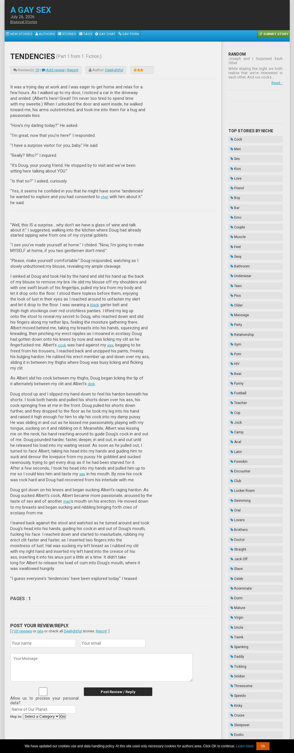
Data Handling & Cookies (119, 735)
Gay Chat (89, 35)
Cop (233, 338)
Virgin (234, 487)
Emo (233, 195)
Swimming (238, 402)
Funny (235, 316)
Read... (277, 83)
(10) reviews (22, 629)
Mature (235, 480)
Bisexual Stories (25, 22)
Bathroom (238, 231)
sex (82, 472)
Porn (233, 295)
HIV (233, 302)
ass (111, 344)
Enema (235, 644)
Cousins (236, 587)
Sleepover (238, 566)
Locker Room (240, 395)
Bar (233, 188)
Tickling (236, 523)
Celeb (234, 459)
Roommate (239, 466)
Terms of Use (166, 735)
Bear (234, 309)
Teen (234, 245)
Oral (233, 409)
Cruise (235, 559)
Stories (57, 35)
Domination (239, 623)
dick (91, 382)
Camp (234, 352)
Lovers (235, 416)
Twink (234, 502)
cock (62, 344)
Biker (234, 608)
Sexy (234, 224)
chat (105, 196)
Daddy (235, 516)
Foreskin (237, 373)
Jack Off (237, 444)
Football (236, 323)
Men (233, 145)
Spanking (237, 509)
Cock (234, 138)
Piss (233, 252)
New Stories (16, 35)
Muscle (236, 209)
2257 (92, 735)
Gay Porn (109, 35)
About (80, 735)
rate (40, 629)
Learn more (245, 746)
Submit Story (275, 35)
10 (37, 70)
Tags (72, 35)
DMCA (147, 735)
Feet (233, 216)
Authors (38, 35)
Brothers (237, 423)
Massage (237, 266)
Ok (263, 746)
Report (72, 70)
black (95, 304)
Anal (233, 359)
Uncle (234, 494)
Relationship (240, 281)
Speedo (236, 544)
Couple (235, 202)
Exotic (235, 573)
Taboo (235, 630)
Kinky (234, 551)
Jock (234, 345)
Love (234, 167)
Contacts (211, 735)
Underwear (238, 238)
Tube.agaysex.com (179, 731)
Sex (233, 152)
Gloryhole (237, 580)
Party (234, 273)
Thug (234, 616)
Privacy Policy (191, 735)
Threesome (239, 537)
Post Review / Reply (114, 690)
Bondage (237, 637)
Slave (234, 452)
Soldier (235, 530)
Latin (234, 366)
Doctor (235, 430)
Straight (236, 437)
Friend (235, 174)
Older (234, 259)
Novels (235, 658)
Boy (233, 181)
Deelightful (114, 70)
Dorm (234, 473)
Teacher (236, 330)
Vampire (236, 594)
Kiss (233, 159)
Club (233, 387)
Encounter (238, 380)
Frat (233, 601)
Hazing (235, 651)
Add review (53, 70)
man (67, 499)
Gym (233, 288)
